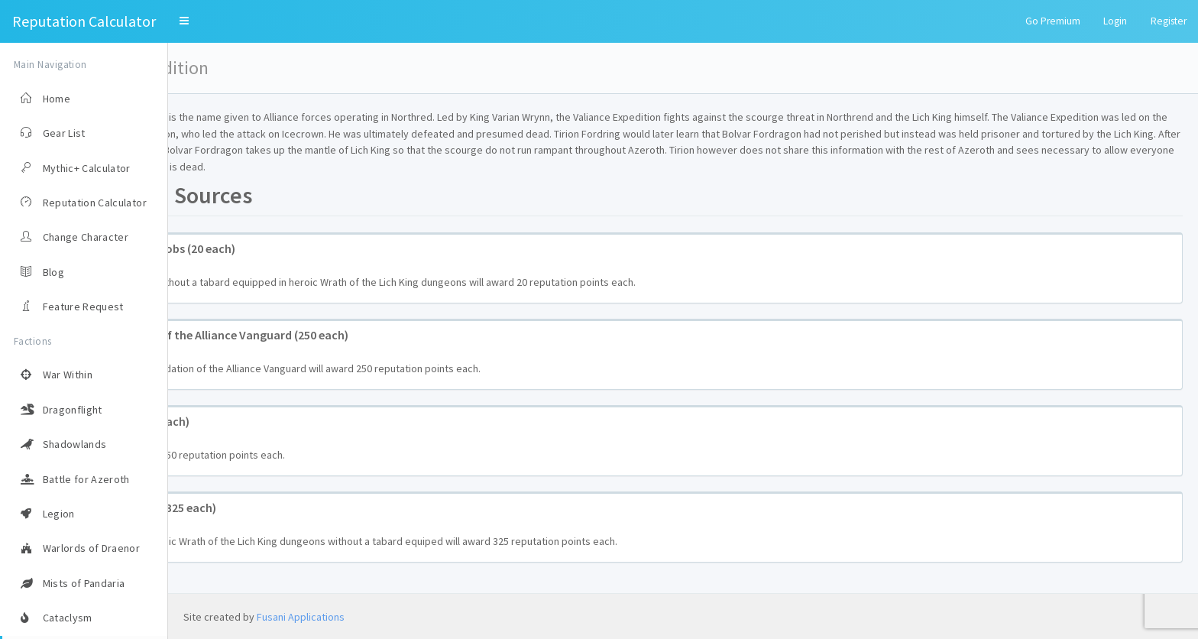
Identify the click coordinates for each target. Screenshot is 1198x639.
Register (1169, 21)
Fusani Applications (301, 617)
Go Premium (1052, 21)
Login (1115, 21)
